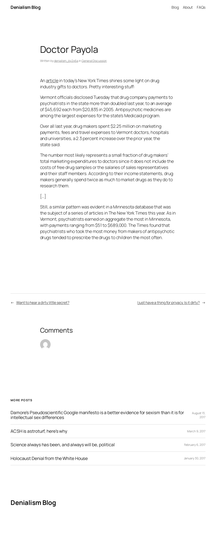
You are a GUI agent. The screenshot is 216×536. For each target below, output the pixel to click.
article (52, 80)
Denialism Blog (25, 7)
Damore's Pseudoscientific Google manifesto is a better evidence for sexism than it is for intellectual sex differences (97, 415)
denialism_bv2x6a (66, 61)
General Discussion (94, 61)
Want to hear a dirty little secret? (42, 302)
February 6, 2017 (194, 445)
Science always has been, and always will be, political (63, 444)
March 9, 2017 (196, 431)
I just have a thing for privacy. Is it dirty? (168, 302)
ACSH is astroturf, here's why (39, 431)
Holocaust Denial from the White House (49, 458)
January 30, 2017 (194, 458)
